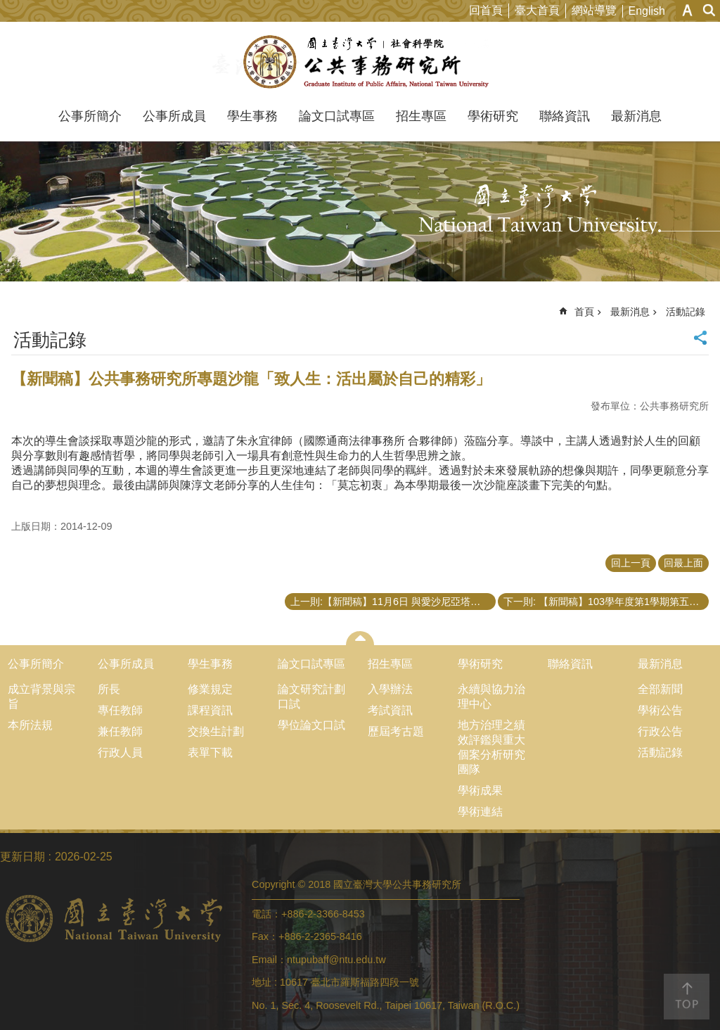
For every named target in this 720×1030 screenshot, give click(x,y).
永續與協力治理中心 (491, 696)
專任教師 (120, 710)
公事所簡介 (90, 116)
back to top (686, 996)
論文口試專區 (337, 116)
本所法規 (30, 725)
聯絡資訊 (564, 116)
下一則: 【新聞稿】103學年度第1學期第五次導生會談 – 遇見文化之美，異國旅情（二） (606, 601)
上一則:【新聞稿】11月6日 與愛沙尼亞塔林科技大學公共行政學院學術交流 (393, 601)
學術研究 (493, 116)
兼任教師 (120, 731)
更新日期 (22, 857)
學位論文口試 (311, 725)
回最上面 (683, 562)
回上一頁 (630, 562)
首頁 (584, 311)
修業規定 (210, 689)
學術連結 (480, 812)
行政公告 (660, 731)
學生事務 (252, 116)
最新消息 (636, 116)
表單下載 (210, 752)
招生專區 (421, 116)
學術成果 (480, 790)
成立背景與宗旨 (41, 696)
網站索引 (709, 10)
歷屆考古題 (396, 731)
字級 (687, 10)
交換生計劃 (216, 731)
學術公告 (660, 710)
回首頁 (486, 10)
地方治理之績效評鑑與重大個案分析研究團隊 (491, 747)
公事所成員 (174, 116)
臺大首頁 (537, 10)
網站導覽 (594, 10)
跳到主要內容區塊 (7, 7)
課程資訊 (210, 710)
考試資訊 (390, 710)
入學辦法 (390, 689)
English (647, 11)
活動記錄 (685, 311)
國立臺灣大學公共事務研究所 (360, 61)
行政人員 (120, 752)
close (360, 638)
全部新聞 (660, 689)
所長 (109, 689)
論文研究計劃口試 (311, 696)
